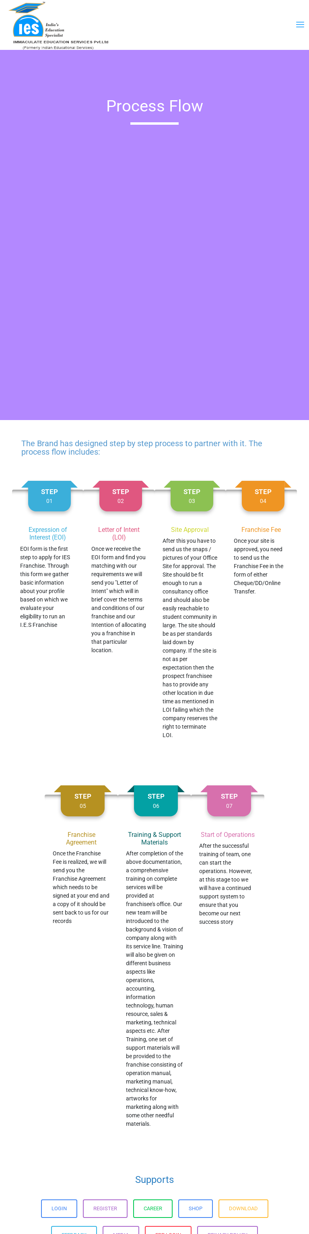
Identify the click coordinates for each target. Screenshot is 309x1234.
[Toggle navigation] (300, 24)
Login (59, 1208)
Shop (195, 1208)
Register (105, 1208)
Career (153, 1208)
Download (243, 1208)
